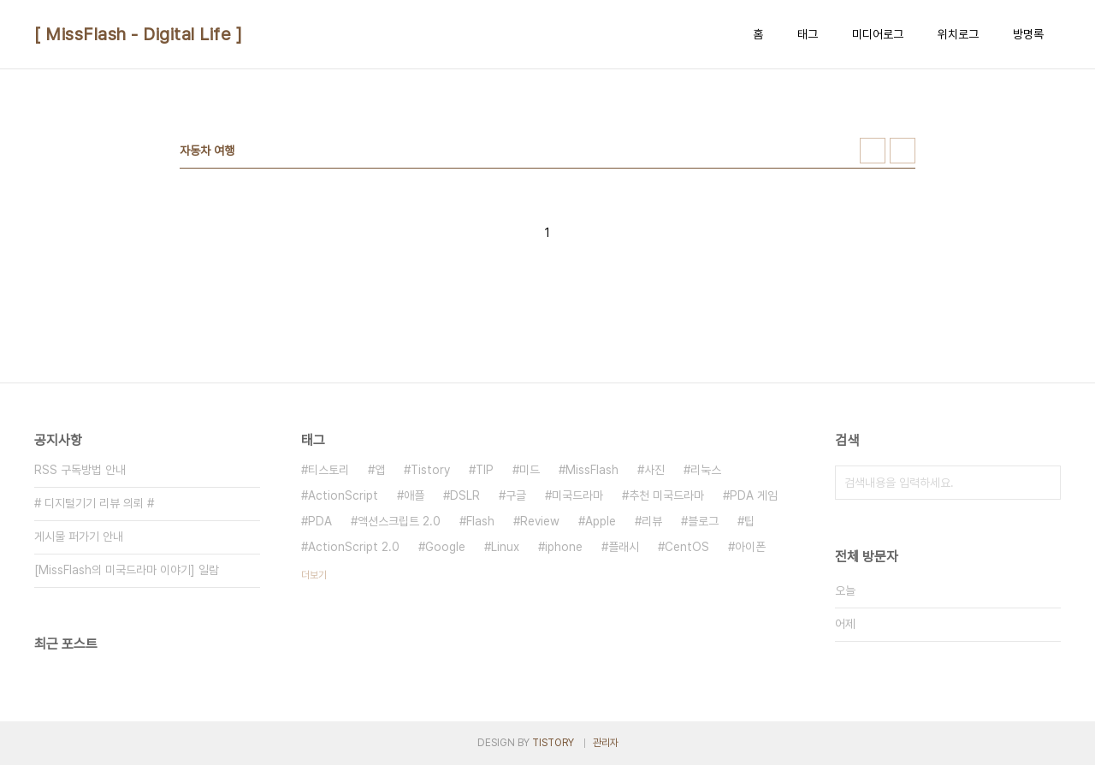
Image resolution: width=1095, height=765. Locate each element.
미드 (529, 470)
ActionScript (343, 495)
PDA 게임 (754, 495)
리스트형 (902, 150)
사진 (654, 470)
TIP (485, 470)
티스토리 (328, 470)
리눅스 (705, 470)
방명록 (1028, 34)
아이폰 (750, 547)
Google (445, 547)
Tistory (430, 470)
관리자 (606, 743)
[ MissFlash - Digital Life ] (138, 34)
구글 (516, 495)
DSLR (465, 495)
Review (539, 521)
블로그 (703, 521)
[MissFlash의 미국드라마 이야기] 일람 (126, 570)
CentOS (687, 547)
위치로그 (958, 34)
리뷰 (652, 521)
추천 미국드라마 (666, 495)
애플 (414, 495)
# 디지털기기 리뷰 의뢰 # (94, 503)
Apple (600, 521)
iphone (564, 547)
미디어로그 (877, 34)
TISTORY (553, 743)
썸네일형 (872, 150)
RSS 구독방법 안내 (80, 470)
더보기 (314, 575)
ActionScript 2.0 (354, 547)
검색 (1043, 482)
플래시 (623, 547)
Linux (505, 547)
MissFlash (592, 470)
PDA (320, 521)
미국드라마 (577, 495)
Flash (480, 521)
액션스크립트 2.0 (399, 521)
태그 (807, 34)
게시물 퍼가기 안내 (78, 536)
